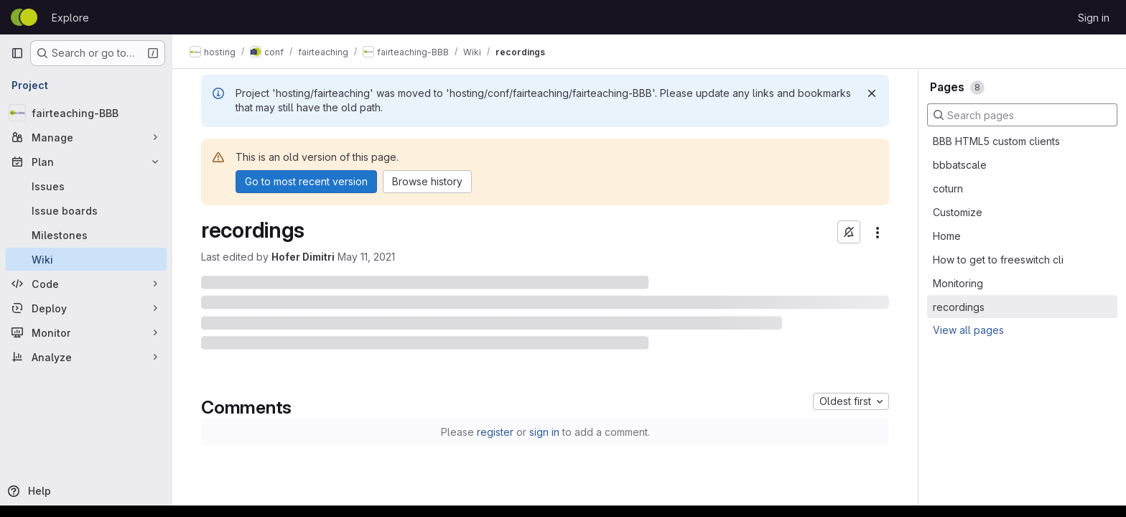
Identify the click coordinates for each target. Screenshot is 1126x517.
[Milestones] (86, 234)
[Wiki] (86, 259)
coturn (948, 188)
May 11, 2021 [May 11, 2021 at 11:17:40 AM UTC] (366, 257)
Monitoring (958, 283)
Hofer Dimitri (303, 257)
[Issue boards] (86, 210)
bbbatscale (960, 165)
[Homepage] (24, 17)
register (495, 432)
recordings (959, 307)
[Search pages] (1022, 114)
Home (947, 236)
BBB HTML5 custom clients (996, 141)
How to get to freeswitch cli (998, 259)
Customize (957, 212)
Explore (70, 17)
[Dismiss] (871, 93)
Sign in (1093, 17)
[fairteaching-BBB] (86, 112)
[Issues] (86, 185)
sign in (544, 432)
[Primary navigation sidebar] (17, 53)
